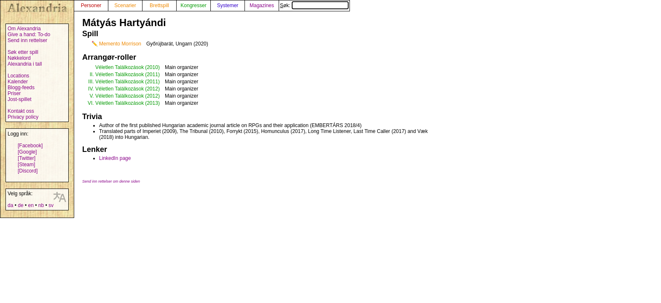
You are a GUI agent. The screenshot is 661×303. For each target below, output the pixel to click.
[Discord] (28, 171)
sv (51, 205)
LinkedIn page (115, 158)
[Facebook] (30, 146)
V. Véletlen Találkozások (116, 96)
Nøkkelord (19, 58)
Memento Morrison (120, 44)
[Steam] (26, 164)
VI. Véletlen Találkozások (116, 103)
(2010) (152, 67)
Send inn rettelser (27, 40)
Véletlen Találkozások (119, 67)
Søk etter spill (23, 52)
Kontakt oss (21, 111)
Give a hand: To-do (29, 34)
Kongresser (193, 5)
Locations (18, 76)
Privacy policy (23, 117)
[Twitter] (26, 158)
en (30, 205)
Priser (14, 93)
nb (41, 205)
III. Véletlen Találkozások (116, 82)
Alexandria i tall (25, 64)
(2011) (152, 74)
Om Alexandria (24, 29)
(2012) (152, 89)
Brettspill (159, 5)
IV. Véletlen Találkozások (116, 89)
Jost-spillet (20, 99)
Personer (91, 5)
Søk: (314, 5)
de (20, 205)
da (10, 205)
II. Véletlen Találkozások (117, 74)
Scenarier (125, 5)
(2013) (152, 103)
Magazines (262, 5)
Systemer (228, 5)
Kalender (18, 82)
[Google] (27, 152)
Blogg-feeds (21, 87)
